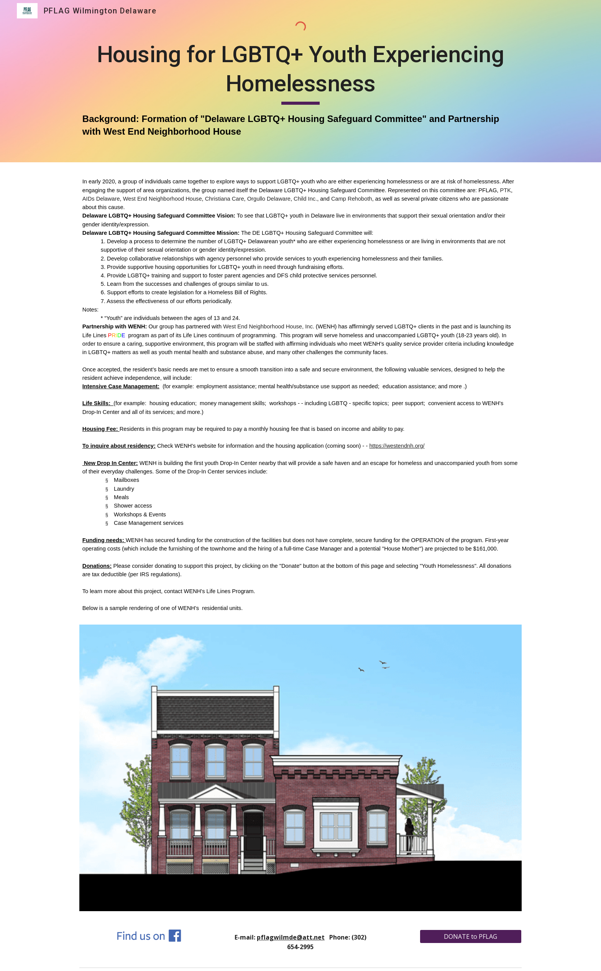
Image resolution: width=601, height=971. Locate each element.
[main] (300, 89)
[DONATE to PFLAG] (470, 936)
